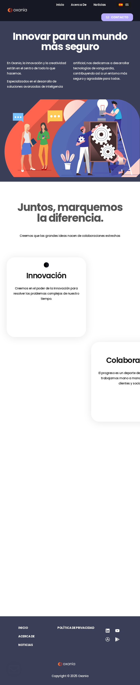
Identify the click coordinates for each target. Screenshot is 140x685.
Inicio (60, 5)
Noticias (100, 5)
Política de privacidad (75, 627)
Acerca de (79, 5)
